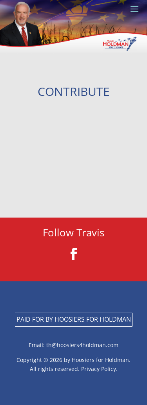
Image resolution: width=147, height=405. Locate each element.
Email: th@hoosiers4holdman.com (73, 345)
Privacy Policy (98, 369)
